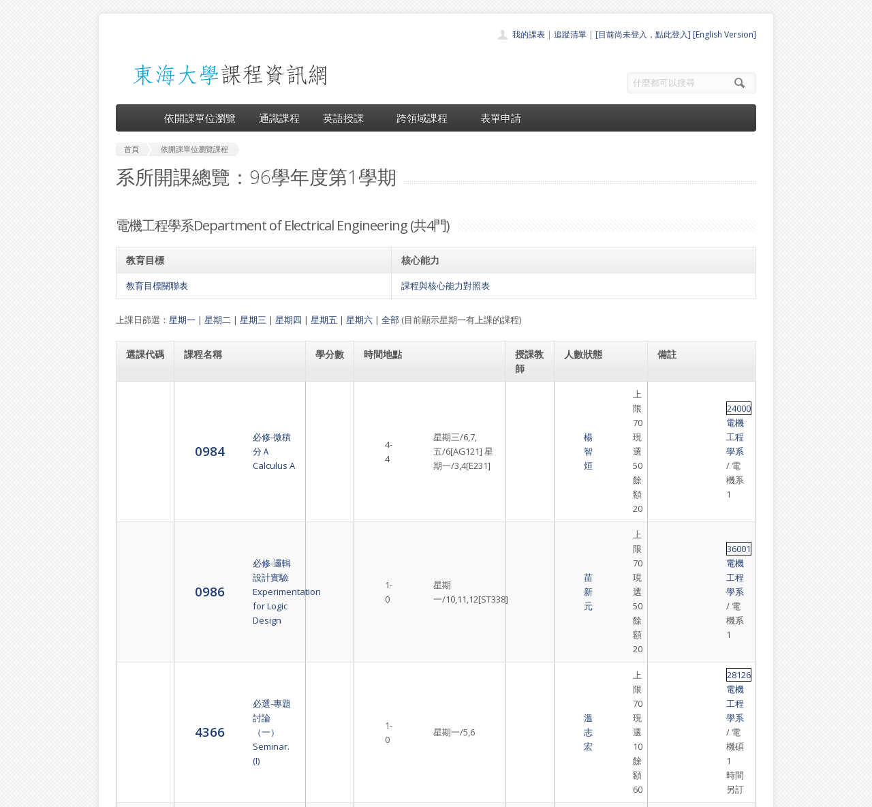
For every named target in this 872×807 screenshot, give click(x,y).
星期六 (359, 320)
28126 (670, 489)
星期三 (253, 320)
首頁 (392, 665)
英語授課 (348, 118)
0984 (141, 400)
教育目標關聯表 (157, 285)
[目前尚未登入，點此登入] (643, 34)
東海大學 (127, 793)
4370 (141, 549)
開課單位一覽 (408, 680)
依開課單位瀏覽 (200, 118)
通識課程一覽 (408, 695)
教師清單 (400, 755)
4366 (141, 502)
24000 (670, 394)
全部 (390, 320)
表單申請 (500, 118)
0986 (141, 448)
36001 (670, 442)
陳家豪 (529, 551)
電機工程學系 (711, 394)
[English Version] (724, 34)
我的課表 (528, 34)
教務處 (344, 793)
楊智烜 (529, 401)
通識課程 (279, 118)
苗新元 (529, 448)
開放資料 (400, 740)
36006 (670, 543)
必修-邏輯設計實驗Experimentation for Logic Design (236, 448)
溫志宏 (529, 503)
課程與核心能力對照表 (445, 285)
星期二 (217, 320)
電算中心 (301, 793)
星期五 (324, 320)
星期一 (182, 320)
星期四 (288, 320)
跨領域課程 (426, 118)
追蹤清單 (570, 34)
